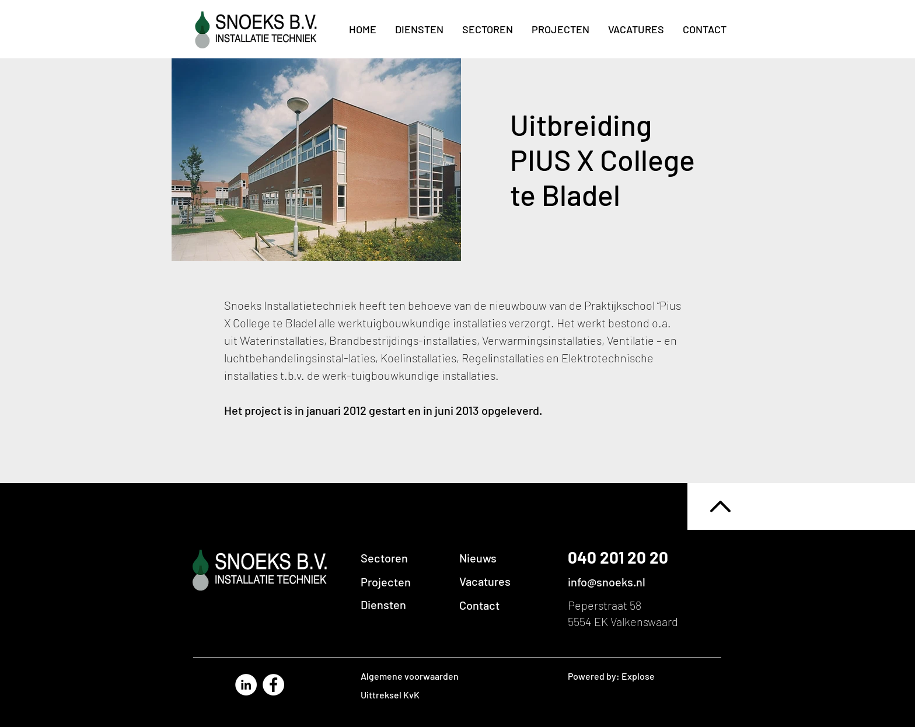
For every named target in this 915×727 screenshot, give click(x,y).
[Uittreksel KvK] (427, 695)
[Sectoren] (406, 557)
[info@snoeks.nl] (628, 581)
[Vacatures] (504, 581)
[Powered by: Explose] (621, 676)
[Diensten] (406, 604)
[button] (504, 557)
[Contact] (504, 605)
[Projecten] (406, 581)
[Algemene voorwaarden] (427, 676)
